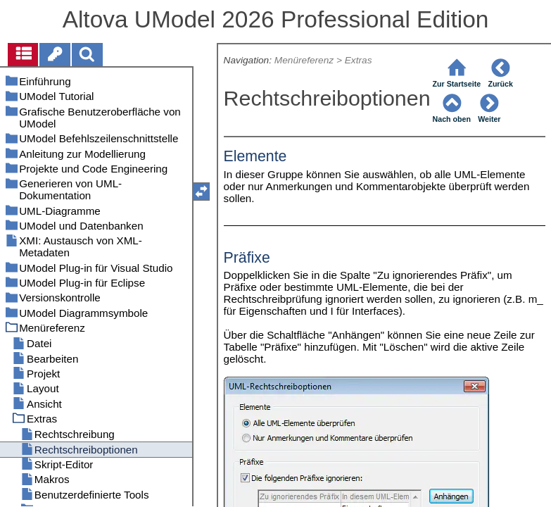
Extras (358, 60)
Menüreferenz (304, 60)
